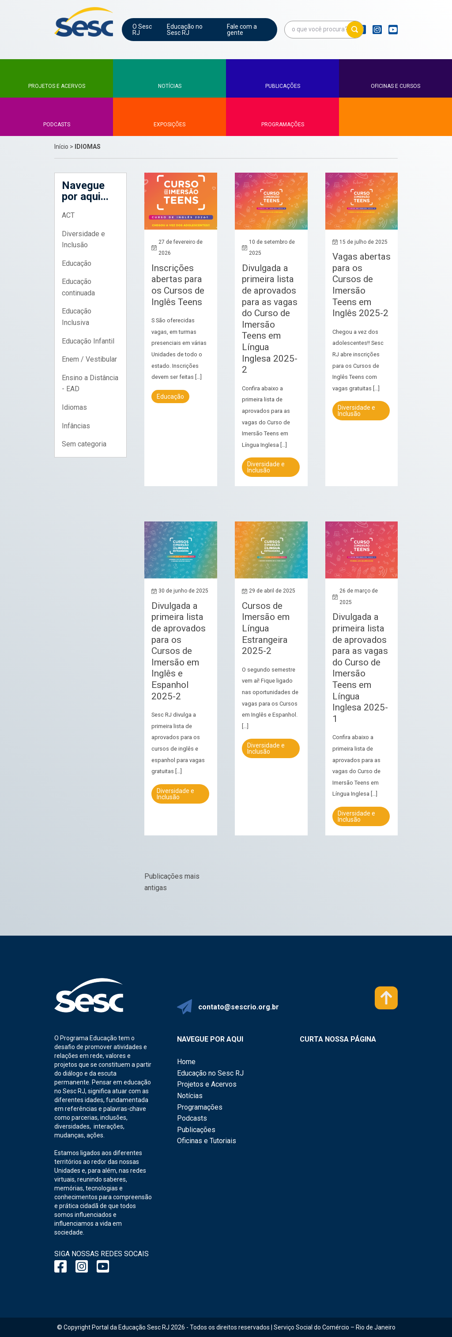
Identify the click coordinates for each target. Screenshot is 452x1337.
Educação (76, 263)
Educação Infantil (88, 341)
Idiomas (74, 407)
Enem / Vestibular (89, 359)
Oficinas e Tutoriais (206, 1141)
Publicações (196, 1129)
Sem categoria (84, 444)
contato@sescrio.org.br (238, 1007)
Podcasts (192, 1118)
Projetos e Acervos (207, 1084)
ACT (68, 215)
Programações (199, 1107)
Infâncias (76, 426)
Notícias (190, 1096)
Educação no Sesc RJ (185, 29)
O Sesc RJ (142, 29)
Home (186, 1062)
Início (61, 146)
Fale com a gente (242, 29)
